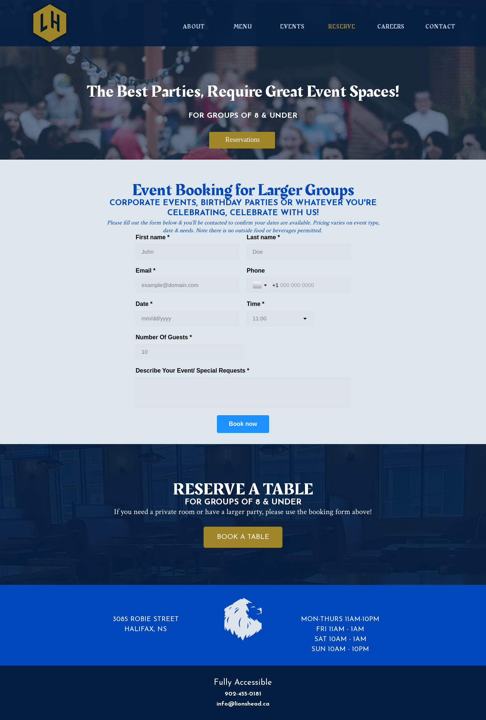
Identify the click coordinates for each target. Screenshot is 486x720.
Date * (144, 304)
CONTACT (440, 26)
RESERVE (341, 26)
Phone (256, 270)
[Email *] (188, 285)
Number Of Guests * (164, 337)
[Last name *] (299, 252)
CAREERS (391, 26)
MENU (243, 26)
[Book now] (243, 424)
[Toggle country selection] (260, 285)
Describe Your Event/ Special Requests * (192, 370)
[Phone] (308, 285)
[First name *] (188, 252)
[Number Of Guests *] (189, 352)
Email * (145, 270)
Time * (256, 304)
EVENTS (292, 26)
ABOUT (194, 26)
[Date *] (188, 318)
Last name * (263, 237)
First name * (153, 237)
